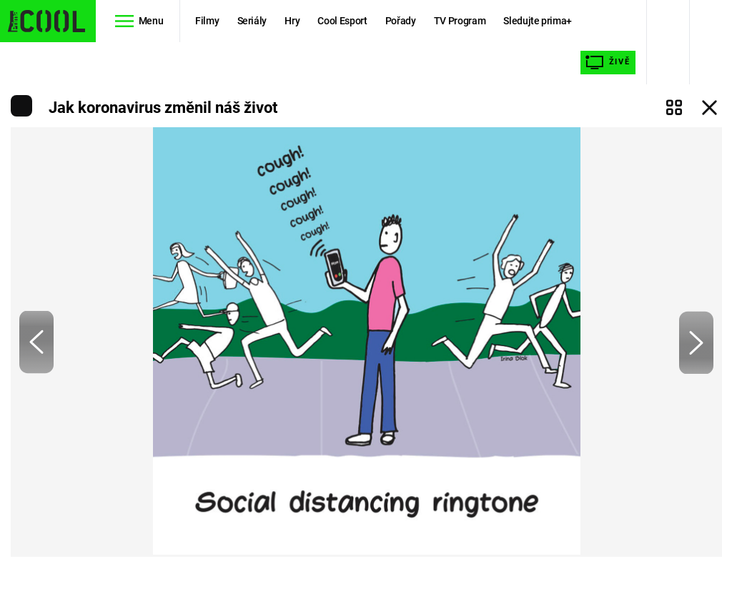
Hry (292, 20)
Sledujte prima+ (537, 20)
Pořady (400, 20)
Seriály (252, 20)
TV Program (459, 20)
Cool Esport (342, 20)
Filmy (207, 20)
